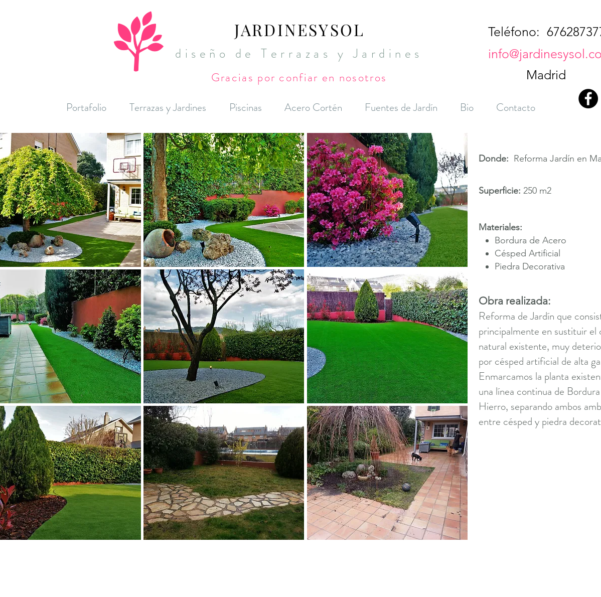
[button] (223, 200)
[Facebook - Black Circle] (588, 98)
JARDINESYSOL (299, 29)
